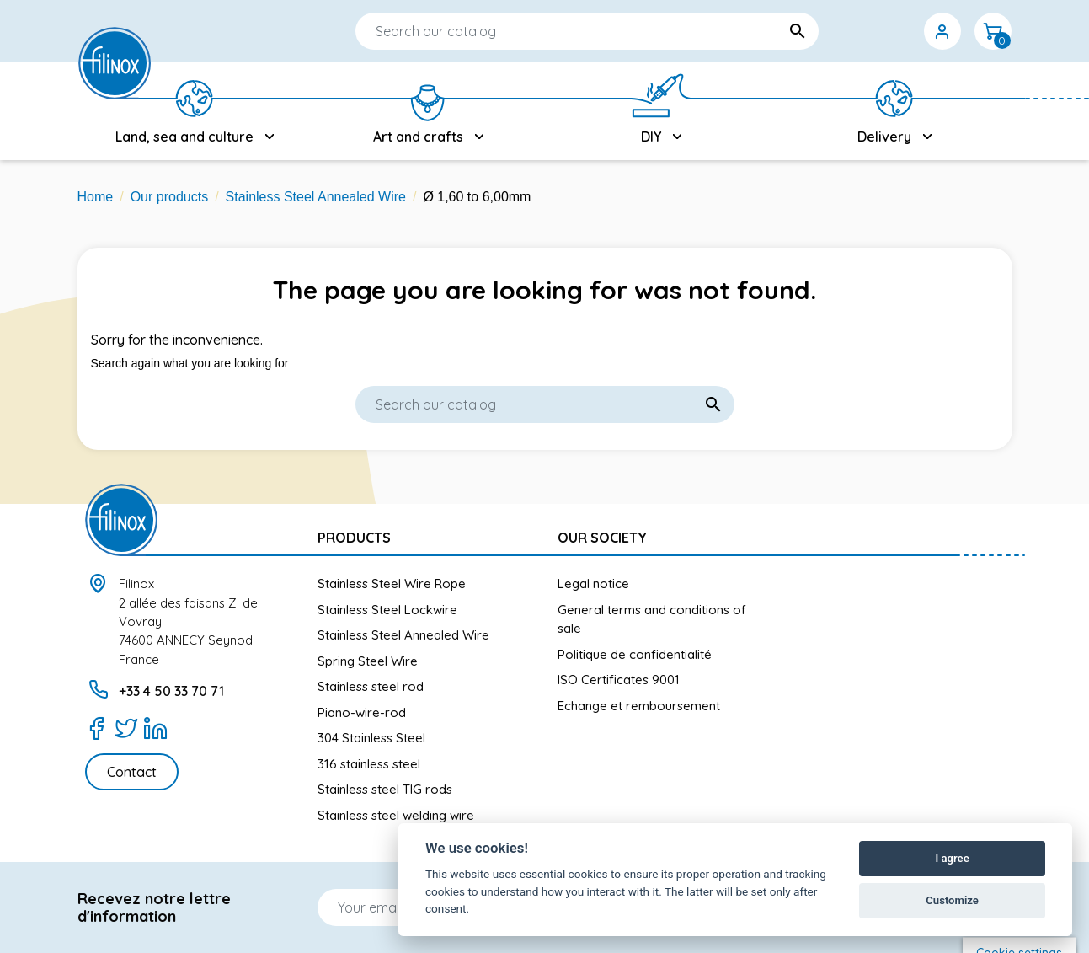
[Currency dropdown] (891, 31)
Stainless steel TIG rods (385, 789)
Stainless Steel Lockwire (387, 610)
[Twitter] (126, 728)
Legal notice (593, 584)
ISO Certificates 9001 (619, 680)
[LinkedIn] (155, 728)
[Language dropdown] (841, 31)
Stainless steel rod (371, 686)
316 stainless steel (369, 764)
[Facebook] (96, 728)
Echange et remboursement (639, 706)
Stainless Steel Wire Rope (392, 584)
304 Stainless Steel (371, 738)
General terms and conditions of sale (652, 619)
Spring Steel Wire (368, 661)
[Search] (536, 31)
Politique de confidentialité (635, 654)
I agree (952, 858)
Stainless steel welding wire (396, 815)
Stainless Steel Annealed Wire (403, 635)
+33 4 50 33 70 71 (171, 691)
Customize (952, 900)
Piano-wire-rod (362, 712)
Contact (132, 771)
